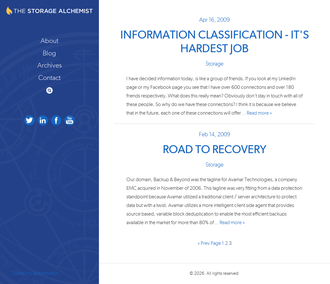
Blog (49, 53)
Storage (214, 64)
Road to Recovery (214, 150)
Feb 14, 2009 (214, 135)
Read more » (259, 113)
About (49, 40)
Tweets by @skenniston (35, 273)
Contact (49, 77)
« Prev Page (209, 243)
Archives (49, 65)
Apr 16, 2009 (214, 20)
